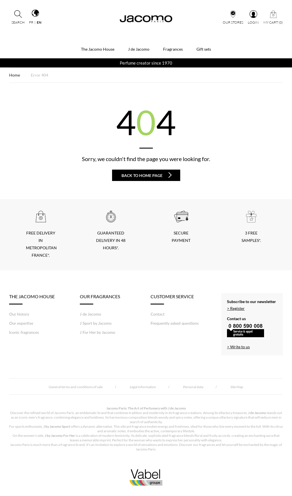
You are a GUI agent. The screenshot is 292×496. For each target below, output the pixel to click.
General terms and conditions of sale (76, 387)
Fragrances (173, 49)
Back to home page (146, 175)
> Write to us (238, 346)
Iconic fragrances (24, 332)
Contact (158, 314)
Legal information (143, 387)
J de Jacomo (138, 49)
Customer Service (172, 299)
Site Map (236, 387)
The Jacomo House (97, 49)
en (39, 22)
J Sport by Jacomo (95, 323)
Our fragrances (100, 299)
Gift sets (203, 49)
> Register (236, 308)
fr (31, 22)
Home (14, 75)
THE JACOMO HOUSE (32, 299)
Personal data (193, 387)
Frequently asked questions (175, 323)
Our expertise (21, 323)
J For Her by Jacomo (97, 332)
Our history (19, 314)
